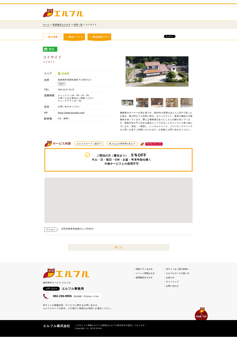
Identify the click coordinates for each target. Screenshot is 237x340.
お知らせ (170, 277)
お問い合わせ (172, 286)
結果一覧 (78, 24)
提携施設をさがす (62, 24)
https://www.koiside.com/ (71, 112)
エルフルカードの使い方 (177, 273)
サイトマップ (172, 281)
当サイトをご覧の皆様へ (177, 269)
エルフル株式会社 (56, 326)
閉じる (118, 247)
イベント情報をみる (145, 273)
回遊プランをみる (144, 269)
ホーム (46, 24)
